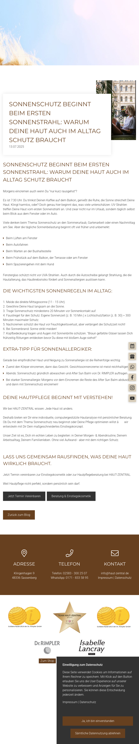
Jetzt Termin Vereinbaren (24, 496)
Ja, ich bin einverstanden (97, 721)
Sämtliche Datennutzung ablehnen (97, 733)
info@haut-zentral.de (115, 573)
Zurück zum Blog (19, 515)
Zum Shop (47, 660)
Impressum (106, 578)
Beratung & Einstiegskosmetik (71, 496)
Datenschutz (123, 578)
